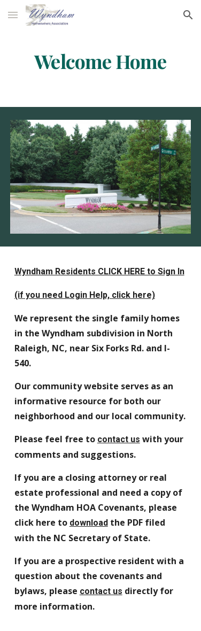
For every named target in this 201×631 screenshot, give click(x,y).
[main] (100, 61)
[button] (13, 14)
